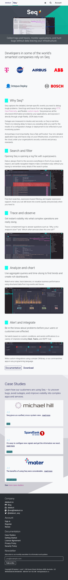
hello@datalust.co (43, 571)
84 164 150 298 (31, 571)
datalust (11, 508)
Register (8, 524)
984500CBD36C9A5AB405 (13, 571)
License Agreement (13, 540)
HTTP (58, 108)
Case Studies (10, 535)
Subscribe (10, 563)
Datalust (16, 569)
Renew (7, 527)
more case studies (16, 485)
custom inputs (33, 111)
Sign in (7, 521)
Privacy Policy (10, 543)
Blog (9, 505)
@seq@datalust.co (15, 510)
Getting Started (11, 538)
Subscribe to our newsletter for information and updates (26, 554)
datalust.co (9, 502)
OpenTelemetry (11, 111)
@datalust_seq (14, 513)
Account (58, 3)
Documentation (13, 367)
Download (28, 367)
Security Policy (11, 546)
